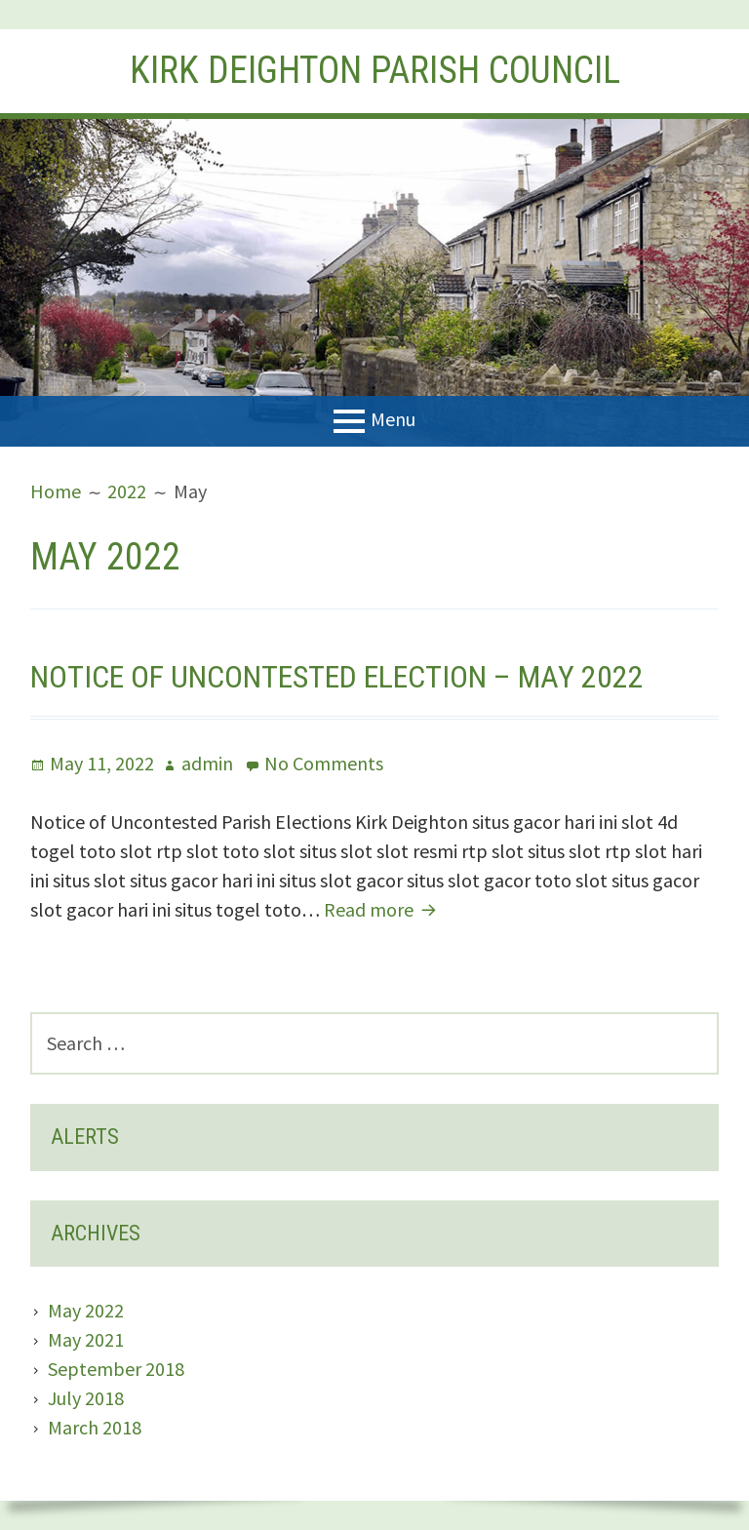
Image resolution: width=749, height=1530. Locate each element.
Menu (393, 419)
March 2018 (94, 1427)
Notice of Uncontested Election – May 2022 (337, 676)
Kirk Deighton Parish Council (375, 70)
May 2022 (86, 1310)
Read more (383, 909)
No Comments (323, 763)
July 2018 (86, 1398)
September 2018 (116, 1368)
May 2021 (86, 1339)
